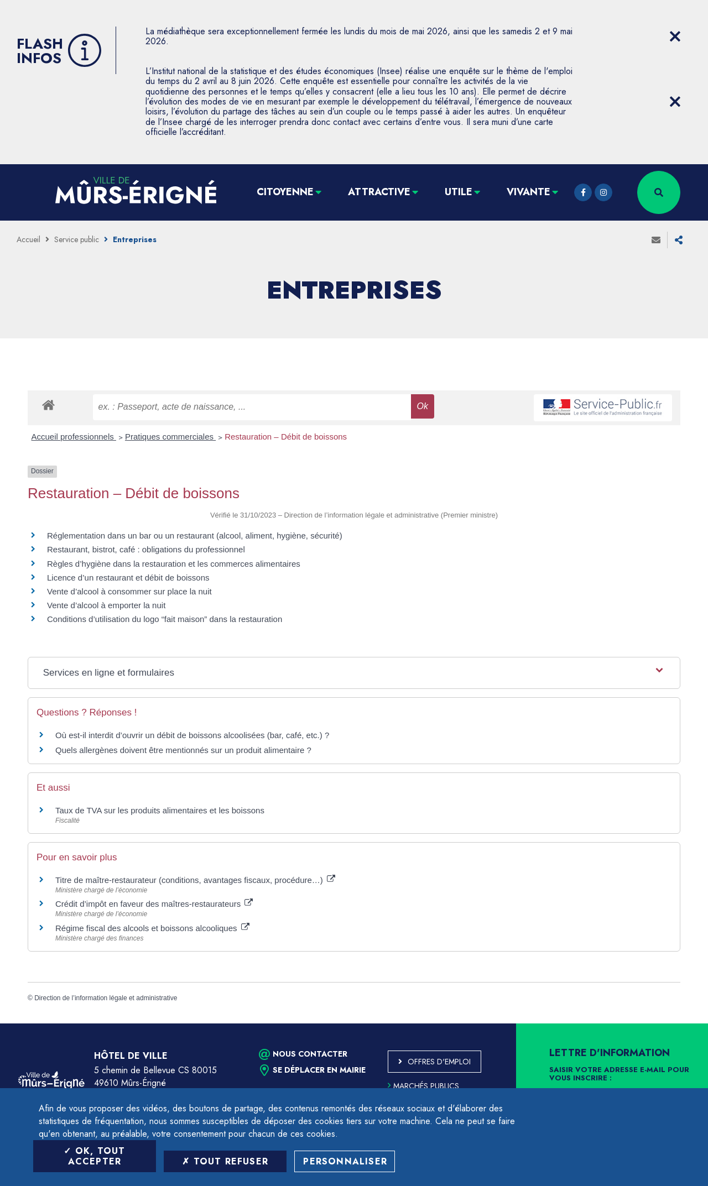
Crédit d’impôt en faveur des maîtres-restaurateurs (154, 903)
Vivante (528, 192)
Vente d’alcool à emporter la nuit (106, 605)
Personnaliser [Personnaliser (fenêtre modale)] (345, 1161)
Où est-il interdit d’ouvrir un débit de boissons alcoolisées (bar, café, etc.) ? (192, 735)
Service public (76, 239)
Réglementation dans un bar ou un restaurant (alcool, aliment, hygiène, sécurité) (194, 535)
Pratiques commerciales (170, 436)
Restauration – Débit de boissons (286, 436)
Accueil (28, 239)
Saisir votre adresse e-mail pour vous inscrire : (619, 1074)
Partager (679, 240)
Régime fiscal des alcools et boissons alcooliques (152, 928)
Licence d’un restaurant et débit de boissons (128, 577)
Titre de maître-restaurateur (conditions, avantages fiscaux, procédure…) (195, 880)
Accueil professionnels (74, 436)
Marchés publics (423, 1085)
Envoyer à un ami (656, 240)
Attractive (379, 192)
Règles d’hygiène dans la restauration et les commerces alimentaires (173, 563)
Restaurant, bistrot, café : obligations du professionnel (146, 549)
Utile (458, 192)
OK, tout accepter (94, 1156)
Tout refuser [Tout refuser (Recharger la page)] (225, 1161)
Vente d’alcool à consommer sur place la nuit (129, 591)
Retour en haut (674, 1023)
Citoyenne (285, 192)
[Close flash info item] (675, 36)
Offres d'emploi (439, 1061)
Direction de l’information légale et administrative (105, 998)
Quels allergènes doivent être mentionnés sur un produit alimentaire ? (183, 750)
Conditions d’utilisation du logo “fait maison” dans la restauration (164, 619)
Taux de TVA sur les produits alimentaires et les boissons (159, 810)
